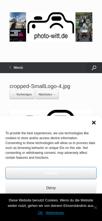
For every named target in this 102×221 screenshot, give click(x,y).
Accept (51, 172)
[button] (94, 122)
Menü (16, 67)
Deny (51, 187)
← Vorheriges (22, 94)
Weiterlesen (55, 213)
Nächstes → (47, 94)
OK (40, 213)
